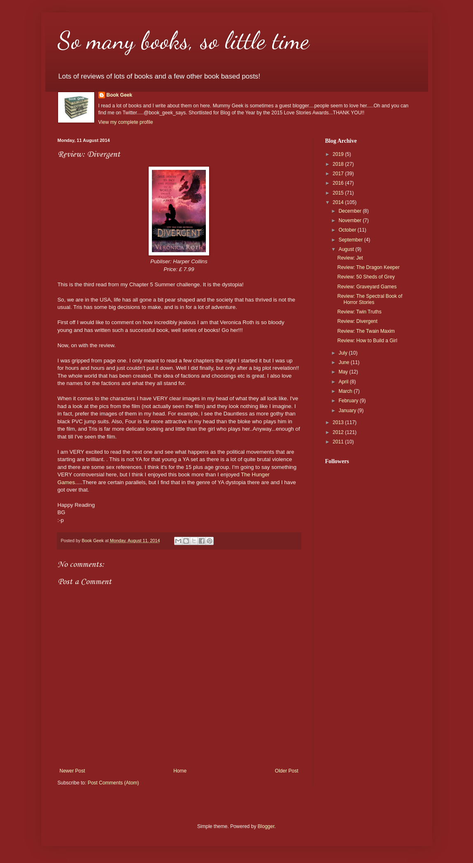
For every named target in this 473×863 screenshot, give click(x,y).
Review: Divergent (357, 321)
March (346, 391)
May (343, 372)
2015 (339, 193)
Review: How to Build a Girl (367, 340)
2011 (339, 442)
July (343, 353)
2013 (339, 422)
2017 (339, 173)
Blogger (266, 826)
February (348, 401)
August (346, 249)
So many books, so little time (183, 40)
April (344, 382)
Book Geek (120, 95)
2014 (339, 202)
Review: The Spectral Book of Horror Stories (369, 299)
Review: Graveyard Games (366, 287)
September (351, 240)
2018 (339, 164)
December (350, 211)
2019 (339, 154)
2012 (339, 432)
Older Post (286, 771)
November (350, 220)
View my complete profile (125, 122)
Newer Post (72, 771)
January (347, 410)
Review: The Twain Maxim (366, 331)
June (344, 362)
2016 (339, 183)
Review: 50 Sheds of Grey (365, 277)
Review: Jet (350, 258)
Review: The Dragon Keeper (368, 267)
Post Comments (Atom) (113, 783)
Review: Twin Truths (359, 312)
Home (179, 771)
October (347, 230)
